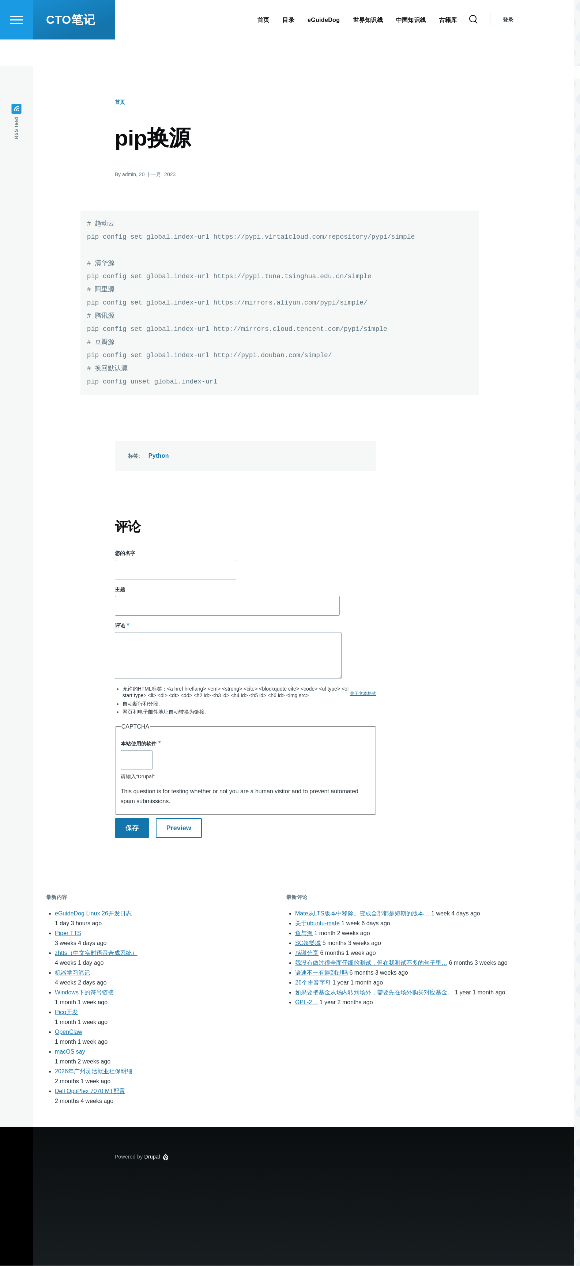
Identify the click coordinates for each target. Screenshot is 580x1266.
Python (158, 456)
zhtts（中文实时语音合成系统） (96, 953)
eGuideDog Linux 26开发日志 (93, 914)
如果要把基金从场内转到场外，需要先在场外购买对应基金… (374, 993)
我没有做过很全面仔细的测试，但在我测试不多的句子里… (371, 963)
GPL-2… (306, 1002)
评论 (120, 626)
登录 (508, 46)
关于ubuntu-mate (317, 924)
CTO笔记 (70, 46)
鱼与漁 (304, 933)
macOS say (70, 1052)
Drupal (152, 1157)
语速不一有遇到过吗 (321, 973)
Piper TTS (68, 933)
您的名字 (125, 553)
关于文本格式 (363, 693)
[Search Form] (473, 46)
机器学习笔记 (72, 973)
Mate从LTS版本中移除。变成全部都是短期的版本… (362, 914)
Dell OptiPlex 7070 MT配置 (90, 1091)
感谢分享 (307, 953)
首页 (120, 102)
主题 (120, 590)
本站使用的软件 (139, 744)
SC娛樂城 (308, 943)
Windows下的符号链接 (84, 993)
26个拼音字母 (313, 983)
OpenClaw (68, 1032)
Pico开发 (66, 1012)
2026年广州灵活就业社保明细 (93, 1072)
